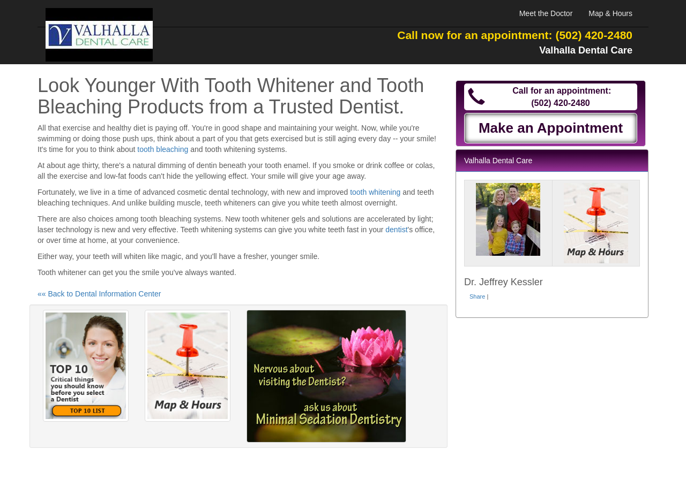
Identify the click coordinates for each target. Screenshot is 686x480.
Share (477, 296)
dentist (396, 229)
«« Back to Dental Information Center (99, 293)
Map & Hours (610, 13)
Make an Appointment (551, 128)
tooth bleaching (162, 149)
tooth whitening (375, 192)
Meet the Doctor (546, 13)
